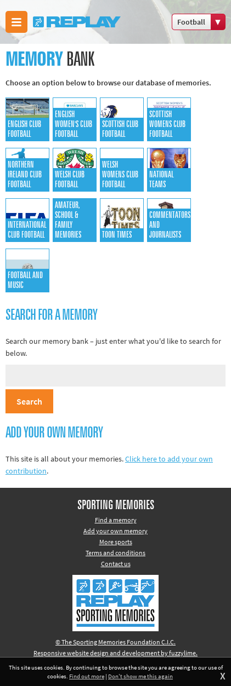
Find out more (86, 676)
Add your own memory (115, 531)
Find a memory (116, 520)
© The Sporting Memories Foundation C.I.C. (115, 642)
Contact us (116, 564)
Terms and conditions (115, 553)
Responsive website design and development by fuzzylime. (115, 653)
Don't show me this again (140, 676)
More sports (115, 542)
